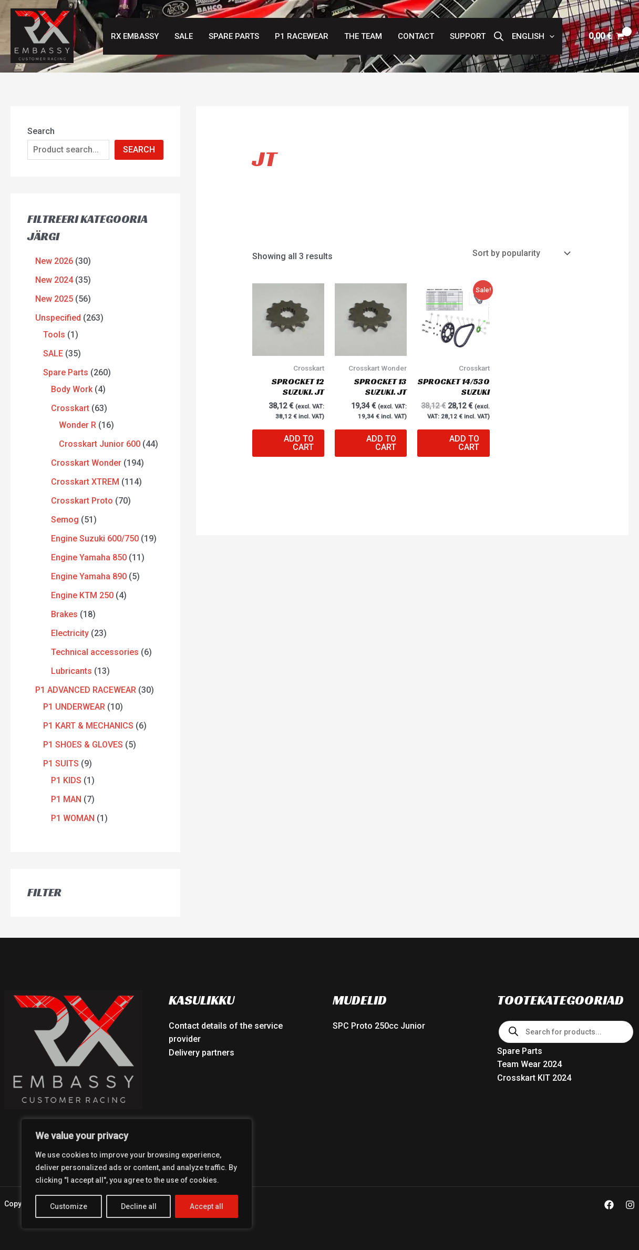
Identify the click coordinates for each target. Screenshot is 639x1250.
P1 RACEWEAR (301, 36)
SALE (183, 36)
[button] (533, 36)
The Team (363, 36)
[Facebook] (609, 1205)
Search (41, 131)
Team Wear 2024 (529, 1064)
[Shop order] (520, 253)
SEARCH (139, 150)
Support (468, 36)
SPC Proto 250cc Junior (379, 1026)
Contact (416, 36)
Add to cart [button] (299, 443)
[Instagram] (630, 1205)
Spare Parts (234, 36)
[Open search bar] (498, 36)
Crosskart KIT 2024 (534, 1078)
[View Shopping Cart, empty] (606, 36)
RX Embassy (135, 36)
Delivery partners (201, 1053)
